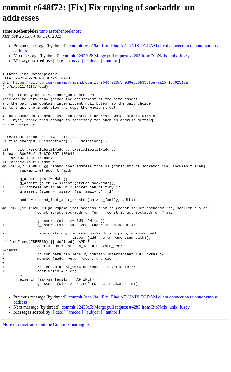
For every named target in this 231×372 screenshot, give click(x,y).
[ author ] (111, 60)
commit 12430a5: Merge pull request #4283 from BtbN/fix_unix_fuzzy (126, 55)
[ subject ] (93, 60)
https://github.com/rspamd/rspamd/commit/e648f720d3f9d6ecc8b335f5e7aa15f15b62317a (100, 84)
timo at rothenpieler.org (60, 31)
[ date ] (59, 60)
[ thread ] (75, 60)
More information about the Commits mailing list (46, 367)
